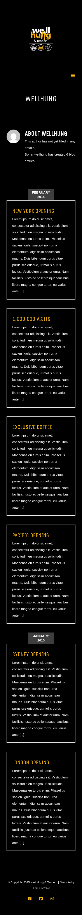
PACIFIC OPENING (30, 535)
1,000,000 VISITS (31, 318)
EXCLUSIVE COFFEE (32, 427)
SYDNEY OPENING (30, 654)
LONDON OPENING (30, 762)
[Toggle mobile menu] (73, 75)
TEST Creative (40, 888)
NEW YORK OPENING (33, 211)
